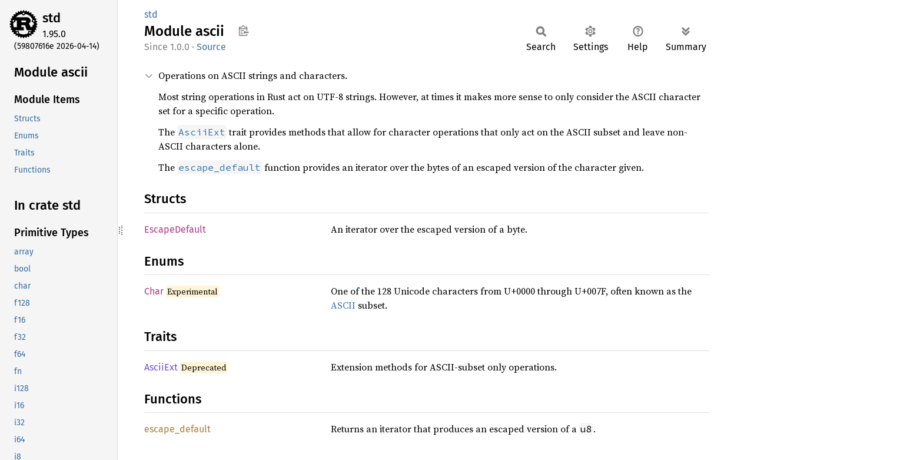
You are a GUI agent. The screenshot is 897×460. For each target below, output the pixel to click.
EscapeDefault (175, 229)
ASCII (343, 305)
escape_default (177, 429)
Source (211, 46)
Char (154, 291)
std (51, 18)
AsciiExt (161, 367)
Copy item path (243, 31)
